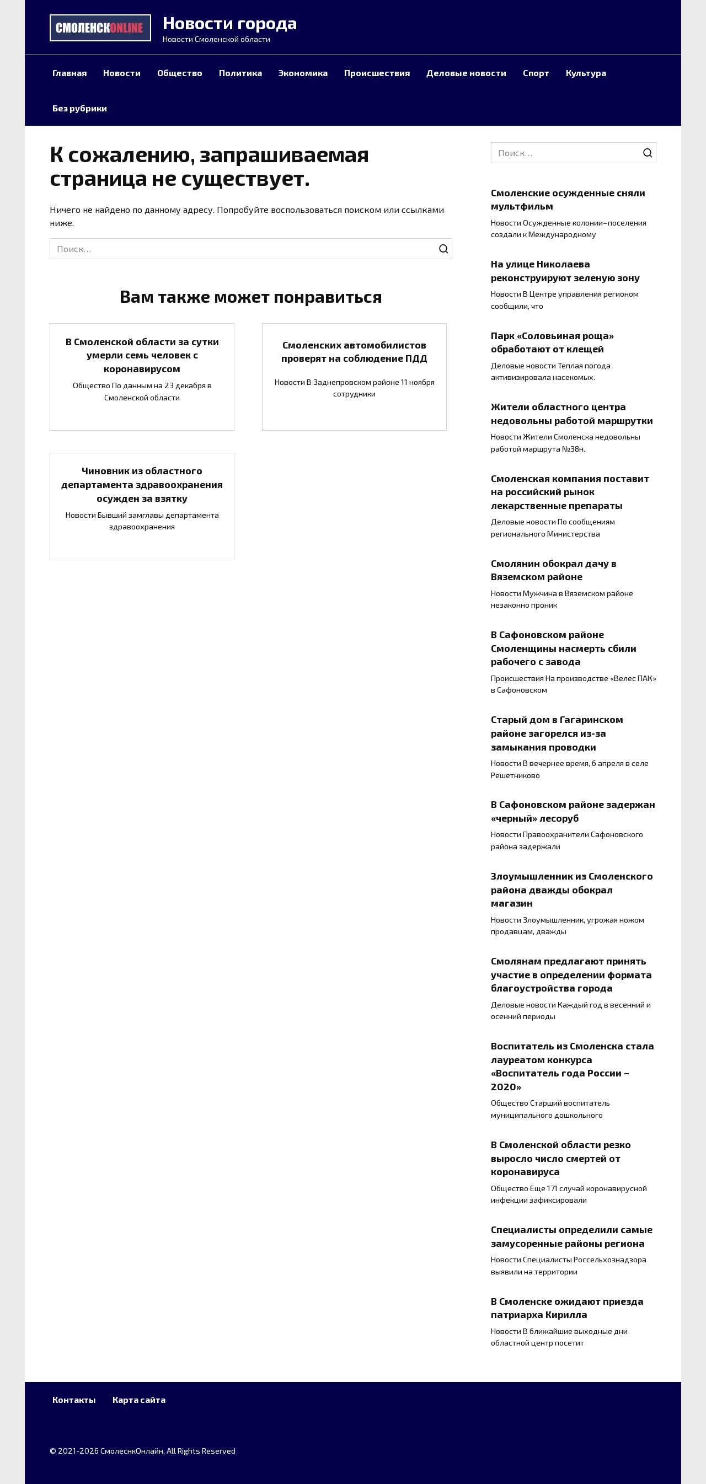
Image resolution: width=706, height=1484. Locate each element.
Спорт (536, 72)
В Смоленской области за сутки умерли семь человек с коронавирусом (142, 354)
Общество (179, 72)
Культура (586, 72)
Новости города (230, 22)
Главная (69, 72)
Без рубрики (79, 108)
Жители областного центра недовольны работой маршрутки (572, 413)
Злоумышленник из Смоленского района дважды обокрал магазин (572, 889)
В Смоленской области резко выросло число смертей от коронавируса (561, 1157)
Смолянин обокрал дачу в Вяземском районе (554, 569)
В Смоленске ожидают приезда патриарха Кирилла (567, 1307)
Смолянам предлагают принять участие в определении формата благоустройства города (571, 974)
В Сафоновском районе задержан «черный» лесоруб (573, 811)
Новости (122, 72)
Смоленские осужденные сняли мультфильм (568, 199)
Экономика (303, 72)
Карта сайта (139, 1399)
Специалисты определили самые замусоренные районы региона (571, 1236)
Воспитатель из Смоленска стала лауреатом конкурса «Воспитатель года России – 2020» (572, 1066)
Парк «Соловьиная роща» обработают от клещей (552, 342)
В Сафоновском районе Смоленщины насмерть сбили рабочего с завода (564, 647)
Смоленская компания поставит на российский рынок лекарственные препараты (570, 491)
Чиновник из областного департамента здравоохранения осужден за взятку (142, 484)
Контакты (74, 1399)
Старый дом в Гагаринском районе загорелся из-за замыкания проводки (557, 732)
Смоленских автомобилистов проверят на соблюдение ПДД (354, 352)
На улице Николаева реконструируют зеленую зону (565, 270)
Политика (240, 72)
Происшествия (377, 72)
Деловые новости (466, 72)
